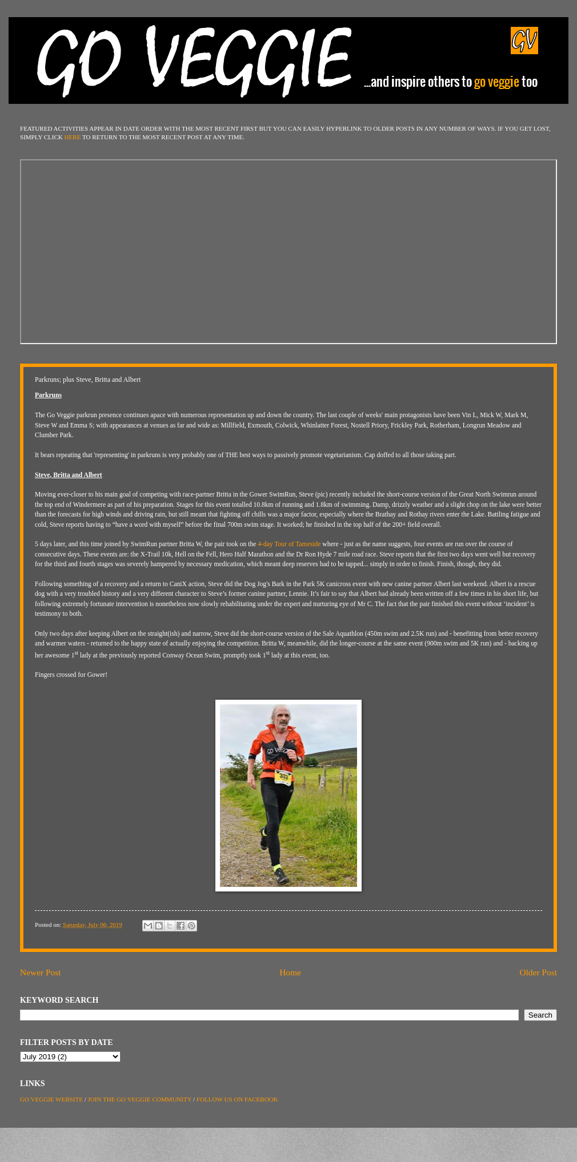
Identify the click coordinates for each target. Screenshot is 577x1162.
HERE (73, 137)
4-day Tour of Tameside (289, 544)
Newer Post (40, 972)
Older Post (538, 972)
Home (290, 972)
